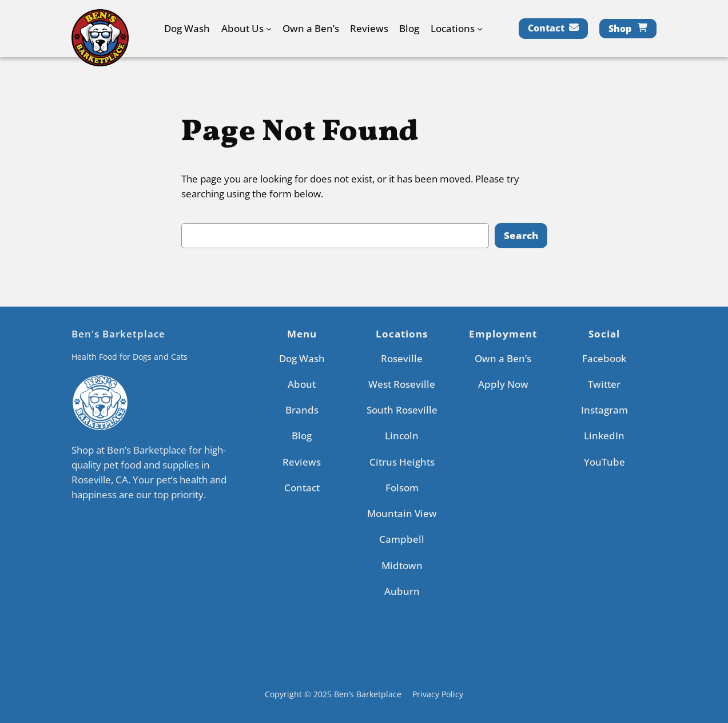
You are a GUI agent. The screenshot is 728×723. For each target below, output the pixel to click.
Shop (619, 28)
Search (521, 235)
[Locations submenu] (480, 28)
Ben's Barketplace (118, 333)
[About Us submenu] (269, 28)
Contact (546, 28)
